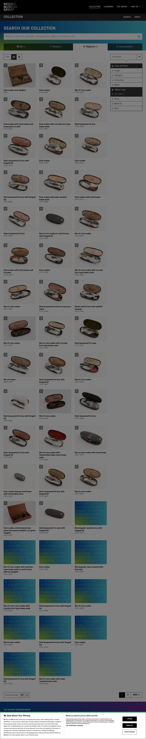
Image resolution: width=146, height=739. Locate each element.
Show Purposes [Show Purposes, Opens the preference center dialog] (130, 734)
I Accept (129, 721)
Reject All (129, 728)
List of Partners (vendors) (74, 728)
